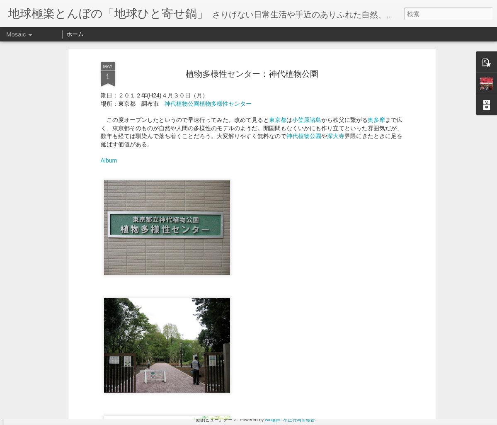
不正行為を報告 (299, 419)
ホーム (75, 34)
